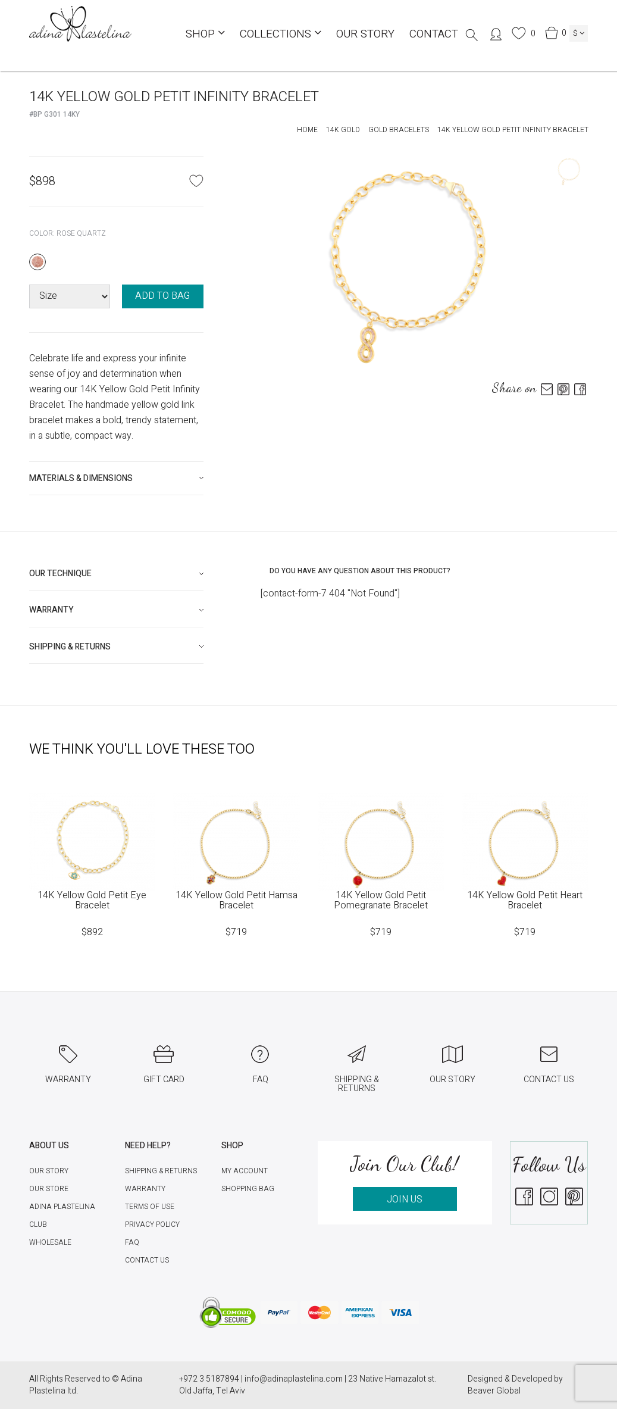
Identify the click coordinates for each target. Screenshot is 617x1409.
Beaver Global (494, 1391)
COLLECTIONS (280, 34)
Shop (205, 34)
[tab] (116, 478)
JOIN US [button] (404, 1199)
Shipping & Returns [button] (70, 647)
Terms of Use (149, 1206)
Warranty (145, 1188)
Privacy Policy (152, 1224)
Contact (433, 34)
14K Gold (343, 129)
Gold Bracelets (398, 129)
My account (244, 1171)
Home (307, 129)
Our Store (48, 1188)
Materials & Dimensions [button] (81, 478)
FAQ (132, 1242)
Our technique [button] (60, 573)
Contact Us (147, 1260)
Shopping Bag (247, 1188)
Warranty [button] (51, 610)
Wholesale (50, 1242)
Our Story (365, 34)
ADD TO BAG (162, 296)
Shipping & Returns (161, 1171)
